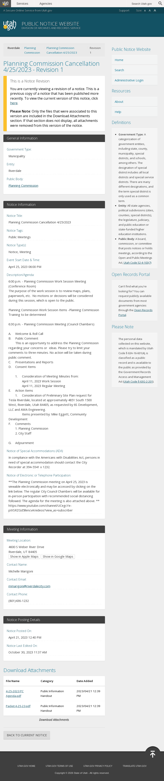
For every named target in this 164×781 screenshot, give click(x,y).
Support (124, 10)
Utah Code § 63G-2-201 (138, 381)
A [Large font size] (155, 10)
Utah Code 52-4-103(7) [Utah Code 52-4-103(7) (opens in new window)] (137, 263)
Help (118, 112)
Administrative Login (129, 80)
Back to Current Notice (27, 735)
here (14, 103)
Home (119, 60)
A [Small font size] (145, 11)
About (119, 102)
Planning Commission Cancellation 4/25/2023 (62, 50)
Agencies (46, 3)
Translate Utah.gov (134, 766)
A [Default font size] (150, 10)
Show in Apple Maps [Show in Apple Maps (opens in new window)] (24, 556)
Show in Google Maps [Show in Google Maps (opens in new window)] (58, 556)
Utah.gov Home (26, 766)
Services (23, 3)
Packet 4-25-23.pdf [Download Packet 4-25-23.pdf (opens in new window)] (18, 706)
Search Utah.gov (142, 3)
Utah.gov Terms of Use (59, 766)
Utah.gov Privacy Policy (97, 766)
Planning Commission (32, 50)
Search (119, 70)
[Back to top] (153, 754)
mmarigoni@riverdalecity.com (29, 586)
